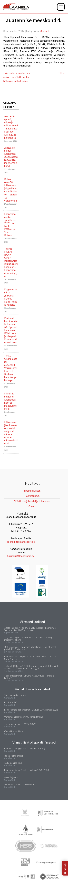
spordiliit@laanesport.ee (21, 541)
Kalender (65, 868)
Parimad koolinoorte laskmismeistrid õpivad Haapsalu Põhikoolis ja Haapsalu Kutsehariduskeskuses (11, 330)
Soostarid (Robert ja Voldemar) (19, 784)
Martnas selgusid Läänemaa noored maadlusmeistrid (10, 401)
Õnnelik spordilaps (13, 731)
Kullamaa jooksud (13, 762)
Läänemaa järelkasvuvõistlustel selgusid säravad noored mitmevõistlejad (10, 433)
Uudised (44, 30)
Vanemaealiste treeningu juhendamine (23, 716)
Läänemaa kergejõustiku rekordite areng (24, 748)
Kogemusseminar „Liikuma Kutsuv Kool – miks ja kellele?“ (10, 297)
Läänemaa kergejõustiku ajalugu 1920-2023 (26, 770)
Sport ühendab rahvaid (15, 695)
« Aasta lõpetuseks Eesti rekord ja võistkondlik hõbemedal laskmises (17, 77)
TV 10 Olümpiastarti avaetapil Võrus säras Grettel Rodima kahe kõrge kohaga (10, 368)
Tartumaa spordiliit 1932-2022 (20, 724)
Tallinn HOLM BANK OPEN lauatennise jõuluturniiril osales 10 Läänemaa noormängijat (11, 262)
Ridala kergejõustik (13, 755)
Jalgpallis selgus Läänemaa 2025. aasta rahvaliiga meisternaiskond (11, 156)
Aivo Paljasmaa (12, 777)
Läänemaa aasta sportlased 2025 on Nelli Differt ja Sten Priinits (10, 224)
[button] (61, 7)
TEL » (61, 72)
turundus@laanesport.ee (21, 555)
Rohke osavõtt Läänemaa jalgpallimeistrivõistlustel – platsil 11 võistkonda (10, 190)
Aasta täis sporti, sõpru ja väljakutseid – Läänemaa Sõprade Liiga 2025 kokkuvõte (11, 127)
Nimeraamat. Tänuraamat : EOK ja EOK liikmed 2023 (31, 709)
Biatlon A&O (10, 702)
